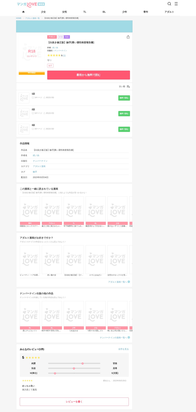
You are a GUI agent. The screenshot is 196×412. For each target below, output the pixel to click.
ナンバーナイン (60, 51)
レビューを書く (74, 401)
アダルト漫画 (39, 166)
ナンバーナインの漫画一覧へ (113, 337)
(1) (64, 55)
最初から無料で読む (88, 74)
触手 (50, 66)
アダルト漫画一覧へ (117, 282)
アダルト (52, 37)
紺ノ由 (55, 48)
